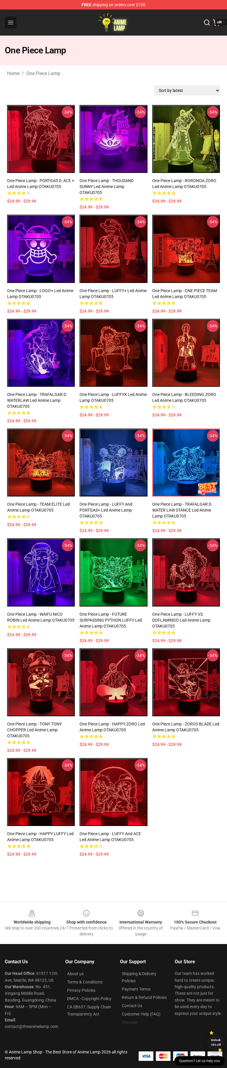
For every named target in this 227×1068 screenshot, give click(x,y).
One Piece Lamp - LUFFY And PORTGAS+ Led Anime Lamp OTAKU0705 (106, 510)
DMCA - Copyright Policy (89, 998)
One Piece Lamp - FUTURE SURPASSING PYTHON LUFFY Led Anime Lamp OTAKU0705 (111, 620)
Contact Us (132, 1005)
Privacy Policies (81, 990)
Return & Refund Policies (144, 997)
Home (13, 73)
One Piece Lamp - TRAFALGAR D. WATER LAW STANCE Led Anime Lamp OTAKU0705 (182, 510)
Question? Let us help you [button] (199, 1061)
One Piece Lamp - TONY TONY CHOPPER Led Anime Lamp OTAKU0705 (34, 730)
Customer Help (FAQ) (141, 1014)
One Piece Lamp (43, 73)
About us (75, 973)
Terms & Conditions (85, 982)
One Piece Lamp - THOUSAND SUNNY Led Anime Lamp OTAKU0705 (107, 186)
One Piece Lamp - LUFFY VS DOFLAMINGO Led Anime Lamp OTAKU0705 (181, 620)
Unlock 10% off (216, 1042)
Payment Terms (136, 989)
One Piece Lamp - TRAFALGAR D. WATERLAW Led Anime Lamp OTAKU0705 (37, 400)
